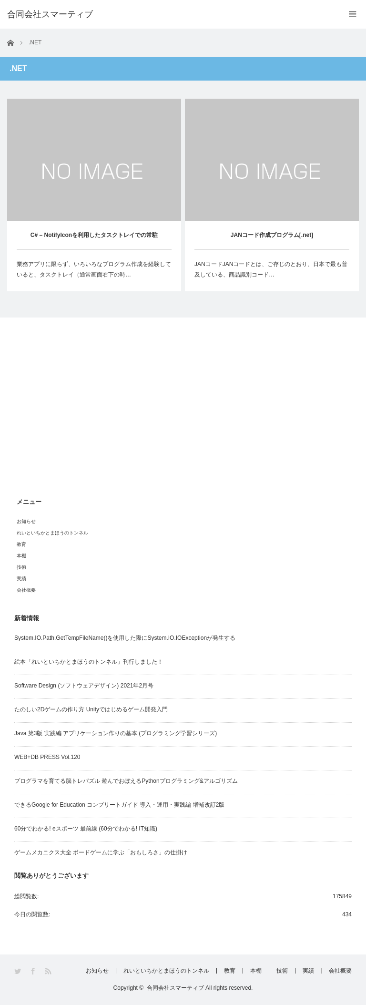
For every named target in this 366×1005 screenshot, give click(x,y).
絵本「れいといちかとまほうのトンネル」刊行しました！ (88, 661)
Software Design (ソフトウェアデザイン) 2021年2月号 (83, 685)
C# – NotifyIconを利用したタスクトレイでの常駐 (94, 235)
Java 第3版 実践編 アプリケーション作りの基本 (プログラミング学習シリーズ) (115, 733)
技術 (21, 567)
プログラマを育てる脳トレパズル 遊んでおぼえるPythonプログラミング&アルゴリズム (126, 781)
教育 (21, 544)
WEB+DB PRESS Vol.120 (47, 757)
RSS (49, 971)
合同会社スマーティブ (175, 987)
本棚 (21, 555)
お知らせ (26, 521)
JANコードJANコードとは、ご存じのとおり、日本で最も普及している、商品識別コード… (270, 269)
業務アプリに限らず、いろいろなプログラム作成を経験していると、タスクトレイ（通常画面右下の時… (94, 269)
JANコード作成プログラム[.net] (272, 235)
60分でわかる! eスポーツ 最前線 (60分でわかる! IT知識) (85, 828)
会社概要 (26, 590)
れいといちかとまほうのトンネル (52, 532)
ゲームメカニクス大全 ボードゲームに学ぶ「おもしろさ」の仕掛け (100, 852)
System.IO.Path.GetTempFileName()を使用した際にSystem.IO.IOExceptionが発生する (124, 638)
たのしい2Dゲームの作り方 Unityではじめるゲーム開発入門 (91, 709)
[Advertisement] (183, 413)
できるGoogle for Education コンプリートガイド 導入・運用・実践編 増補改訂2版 (119, 804)
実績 (21, 578)
